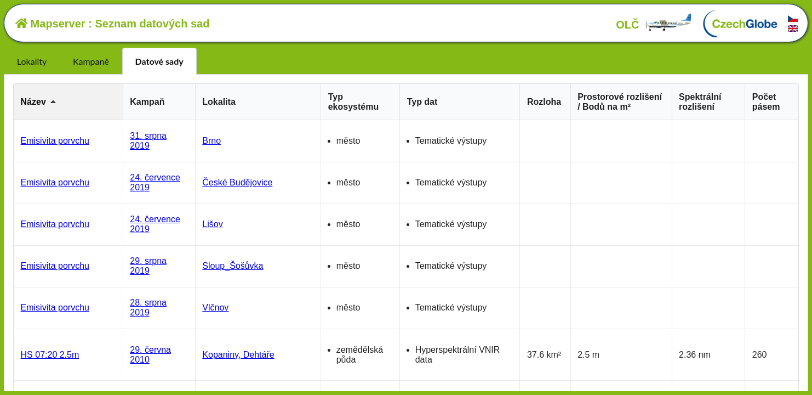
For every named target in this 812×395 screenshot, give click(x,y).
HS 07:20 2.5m (50, 354)
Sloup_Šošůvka (232, 265)
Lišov (212, 224)
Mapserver (50, 24)
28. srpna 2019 (148, 307)
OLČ (654, 25)
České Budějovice (237, 182)
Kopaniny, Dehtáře (238, 354)
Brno (211, 140)
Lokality (32, 61)
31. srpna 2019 (148, 140)
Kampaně (91, 61)
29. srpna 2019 (148, 265)
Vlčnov (215, 307)
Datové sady (159, 61)
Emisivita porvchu (55, 140)
